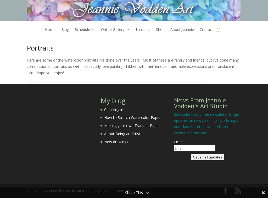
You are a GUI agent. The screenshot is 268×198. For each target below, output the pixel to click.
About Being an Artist (122, 133)
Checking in (113, 109)
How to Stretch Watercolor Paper (132, 117)
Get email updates (207, 157)
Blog (65, 30)
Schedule (82, 30)
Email (178, 141)
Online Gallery (112, 30)
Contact (206, 30)
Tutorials (142, 30)
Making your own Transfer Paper (132, 125)
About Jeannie (182, 30)
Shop (160, 30)
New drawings (116, 141)
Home (50, 30)
